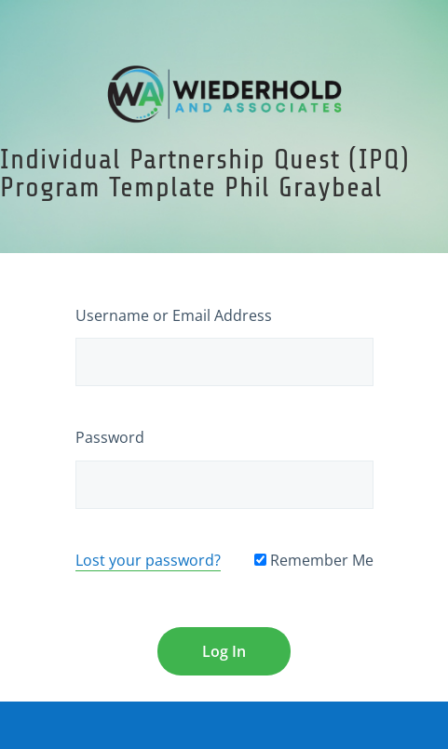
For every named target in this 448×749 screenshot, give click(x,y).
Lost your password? (148, 560)
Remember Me (313, 560)
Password (109, 437)
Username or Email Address (173, 315)
